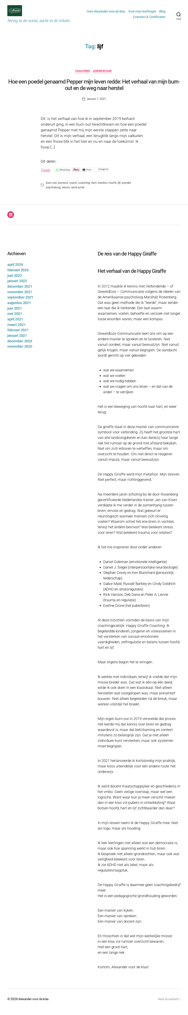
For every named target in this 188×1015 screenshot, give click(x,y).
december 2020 (19, 347)
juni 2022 (14, 281)
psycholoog (139, 189)
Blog (162, 14)
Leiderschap (103, 77)
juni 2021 (14, 314)
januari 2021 (17, 341)
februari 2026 (18, 276)
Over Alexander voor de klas (106, 14)
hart (93, 189)
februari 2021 (18, 336)
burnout (63, 189)
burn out (51, 189)
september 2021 (20, 303)
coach (73, 189)
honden (102, 189)
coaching (84, 189)
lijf (119, 189)
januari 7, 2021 (96, 105)
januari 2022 (17, 287)
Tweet (46, 175)
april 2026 (15, 270)
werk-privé (61, 193)
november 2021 (19, 298)
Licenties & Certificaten (149, 20)
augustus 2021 (19, 309)
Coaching (82, 77)
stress (50, 193)
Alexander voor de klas (34, 1005)
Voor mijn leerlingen (142, 14)
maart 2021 (16, 330)
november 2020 (19, 352)
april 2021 (15, 325)
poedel (126, 189)
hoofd (112, 189)
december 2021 (19, 292)
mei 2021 (14, 319)
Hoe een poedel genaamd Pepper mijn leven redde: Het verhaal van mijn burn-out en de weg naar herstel (94, 90)
